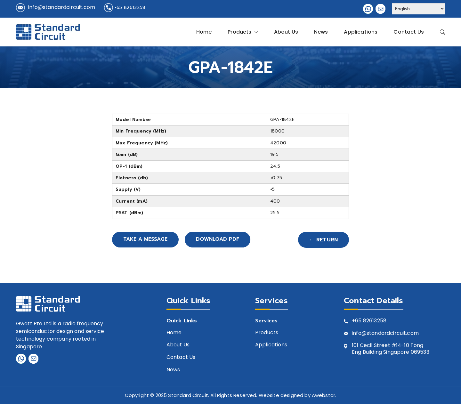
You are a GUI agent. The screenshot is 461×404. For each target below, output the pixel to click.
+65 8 (359, 321)
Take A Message (146, 240)
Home (204, 32)
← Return (323, 240)
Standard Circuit (188, 395)
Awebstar (323, 395)
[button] (255, 32)
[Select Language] (418, 8)
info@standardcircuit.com (61, 7)
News (321, 32)
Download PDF (219, 240)
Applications (360, 32)
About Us (286, 32)
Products (243, 32)
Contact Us (408, 32)
